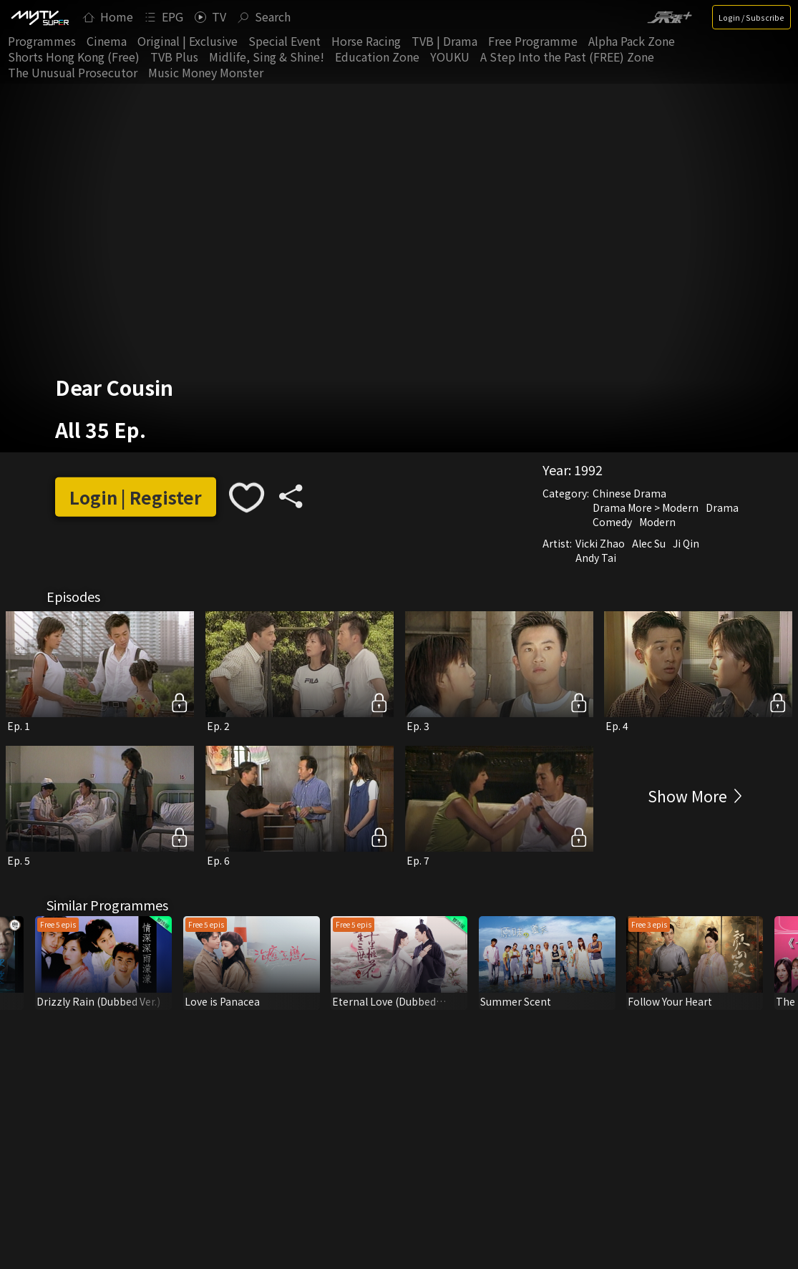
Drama (722, 507)
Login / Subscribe (751, 17)
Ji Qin (686, 543)
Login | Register (135, 497)
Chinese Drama (629, 493)
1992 (588, 469)
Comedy (612, 522)
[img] (39, 17)
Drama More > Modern (646, 507)
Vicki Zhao (600, 543)
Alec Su (649, 543)
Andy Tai (595, 557)
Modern (657, 522)
